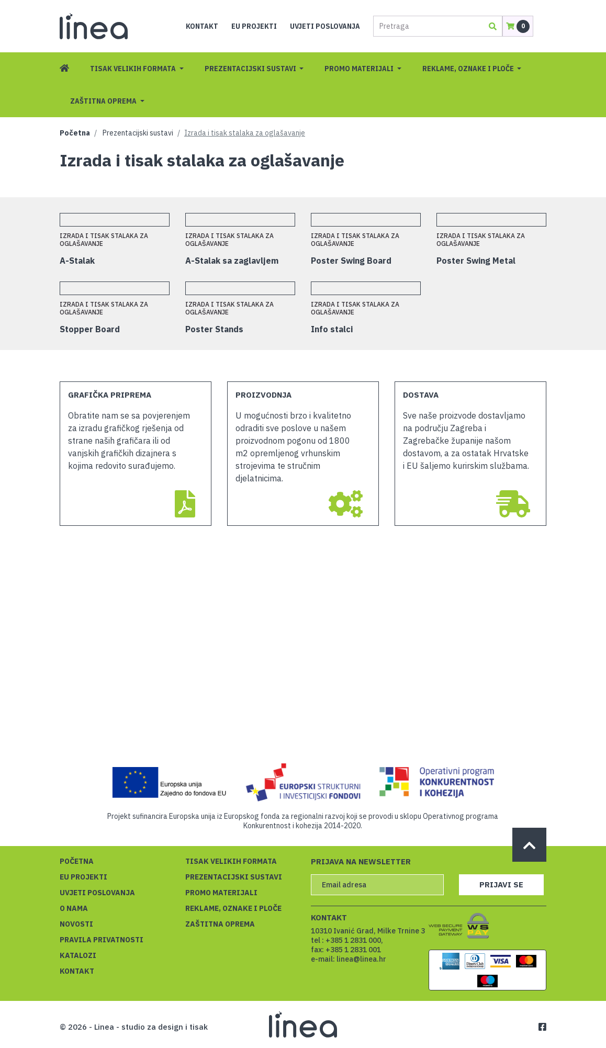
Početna (75, 133)
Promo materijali (359, 68)
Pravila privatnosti (101, 939)
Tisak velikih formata (133, 68)
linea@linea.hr (361, 959)
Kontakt (202, 26)
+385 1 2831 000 (353, 940)
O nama (74, 908)
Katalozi (78, 955)
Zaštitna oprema (104, 101)
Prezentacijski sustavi (251, 68)
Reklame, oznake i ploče (468, 68)
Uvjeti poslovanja (325, 26)
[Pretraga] (427, 26)
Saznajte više (446, 1025)
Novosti (76, 924)
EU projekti (254, 26)
